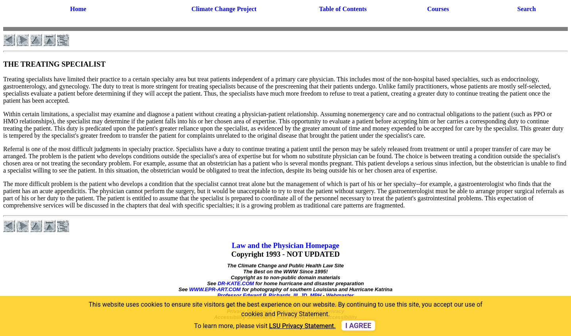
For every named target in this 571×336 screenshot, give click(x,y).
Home (78, 9)
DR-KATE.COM (236, 283)
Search (526, 9)
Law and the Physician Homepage (285, 245)
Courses (438, 9)
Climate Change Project (224, 9)
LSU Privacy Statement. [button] (302, 326)
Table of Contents (342, 9)
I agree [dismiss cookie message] (358, 325)
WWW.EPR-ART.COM (215, 289)
